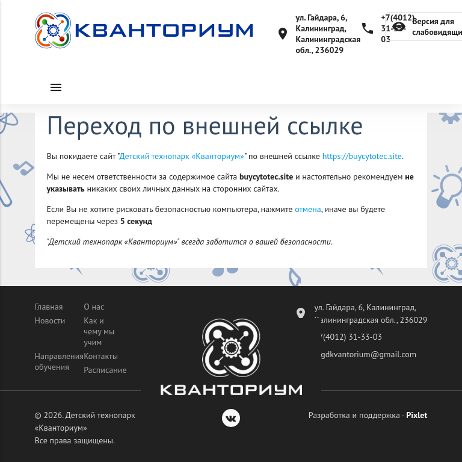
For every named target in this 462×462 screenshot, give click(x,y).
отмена (308, 209)
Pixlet (416, 415)
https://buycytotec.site (362, 156)
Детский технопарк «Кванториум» (182, 156)
